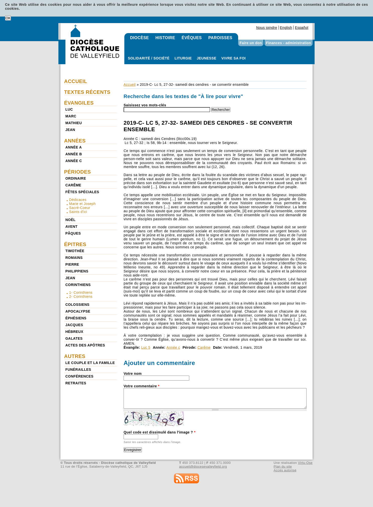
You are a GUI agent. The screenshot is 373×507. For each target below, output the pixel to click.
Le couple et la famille (90, 363)
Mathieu (73, 123)
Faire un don (251, 43)
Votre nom (133, 374)
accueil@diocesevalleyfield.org (203, 466)
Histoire (165, 38)
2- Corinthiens (80, 297)
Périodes (77, 172)
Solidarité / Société (148, 58)
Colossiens (77, 305)
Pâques (73, 233)
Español (301, 28)
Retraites (75, 383)
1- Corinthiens (80, 293)
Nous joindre (266, 28)
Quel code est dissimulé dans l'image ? (160, 432)
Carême (204, 347)
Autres (74, 356)
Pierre (72, 264)
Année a (73, 147)
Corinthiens (78, 285)
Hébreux (74, 332)
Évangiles (79, 103)
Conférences (79, 376)
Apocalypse (77, 311)
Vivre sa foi (233, 58)
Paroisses (220, 38)
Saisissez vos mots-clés (145, 105)
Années (75, 140)
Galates (74, 338)
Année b (73, 154)
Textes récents (87, 92)
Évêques (192, 38)
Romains (74, 258)
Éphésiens (75, 318)
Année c (173, 347)
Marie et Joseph (82, 204)
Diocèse (139, 38)
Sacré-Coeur (79, 208)
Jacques (74, 325)
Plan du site (282, 466)
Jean (70, 130)
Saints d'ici (78, 212)
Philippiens (76, 271)
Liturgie (183, 58)
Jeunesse (206, 58)
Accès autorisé (284, 470)
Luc (69, 109)
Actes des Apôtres (85, 345)
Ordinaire (75, 178)
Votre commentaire (141, 386)
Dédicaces (77, 200)
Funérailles (78, 370)
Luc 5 (145, 347)
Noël (70, 220)
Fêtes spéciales (82, 192)
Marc (70, 116)
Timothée (74, 251)
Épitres (75, 244)
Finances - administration (288, 43)
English (286, 28)
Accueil (130, 85)
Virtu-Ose (305, 463)
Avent (71, 227)
